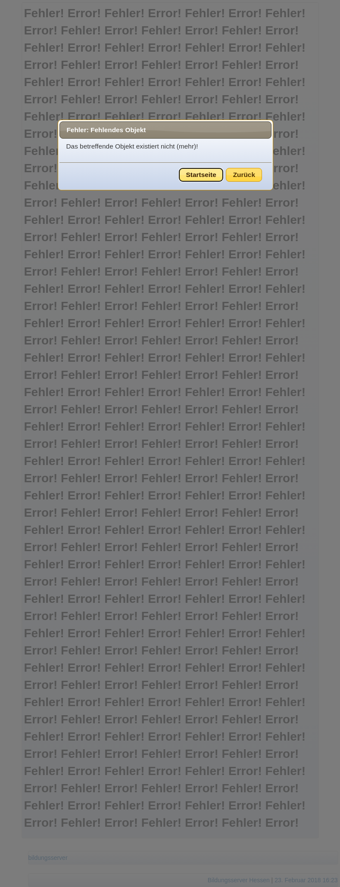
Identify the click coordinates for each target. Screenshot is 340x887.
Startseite (201, 174)
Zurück (244, 174)
